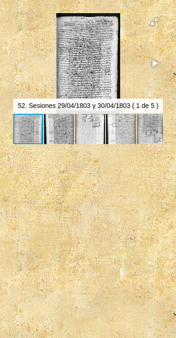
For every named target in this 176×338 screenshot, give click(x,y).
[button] (154, 21)
